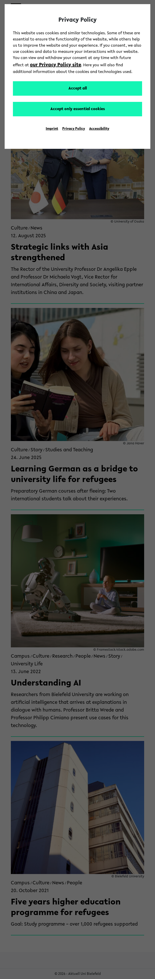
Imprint (52, 129)
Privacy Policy (73, 129)
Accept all (77, 88)
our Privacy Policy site (55, 65)
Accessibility (99, 129)
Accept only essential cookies (77, 109)
